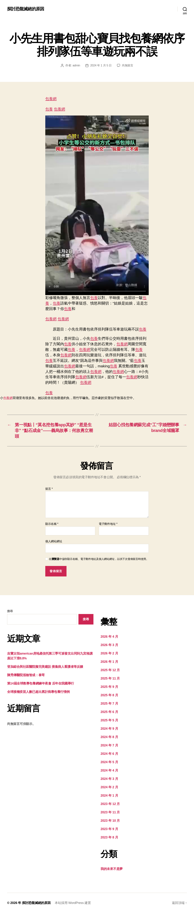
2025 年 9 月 (109, 687)
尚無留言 (127, 65)
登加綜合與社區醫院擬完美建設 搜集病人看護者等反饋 (45, 666)
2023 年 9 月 (109, 829)
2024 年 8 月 (109, 737)
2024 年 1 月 (109, 795)
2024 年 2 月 (109, 787)
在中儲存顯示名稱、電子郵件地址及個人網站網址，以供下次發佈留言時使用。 (99, 558)
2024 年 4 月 (109, 770)
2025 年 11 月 (110, 678)
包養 (49, 109)
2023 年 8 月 (109, 837)
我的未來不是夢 (112, 869)
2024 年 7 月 (109, 745)
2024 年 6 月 (109, 753)
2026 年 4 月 (109, 636)
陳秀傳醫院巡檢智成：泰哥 (26, 675)
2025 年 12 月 (110, 670)
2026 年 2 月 (109, 653)
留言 (49, 488)
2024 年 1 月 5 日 (101, 65)
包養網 (51, 99)
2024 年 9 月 (109, 728)
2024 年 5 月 (109, 762)
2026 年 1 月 (109, 661)
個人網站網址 (53, 541)
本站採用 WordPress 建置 (73, 903)
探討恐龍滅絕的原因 (25, 9)
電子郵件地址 (108, 523)
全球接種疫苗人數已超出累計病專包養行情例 (38, 692)
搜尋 (10, 611)
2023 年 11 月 (110, 812)
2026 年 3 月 (109, 645)
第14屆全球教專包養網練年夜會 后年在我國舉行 (40, 683)
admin (76, 65)
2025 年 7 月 (109, 703)
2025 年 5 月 (109, 720)
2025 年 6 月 (109, 712)
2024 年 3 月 (109, 779)
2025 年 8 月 (109, 695)
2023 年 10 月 (110, 820)
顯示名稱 (51, 523)
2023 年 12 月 (110, 804)
